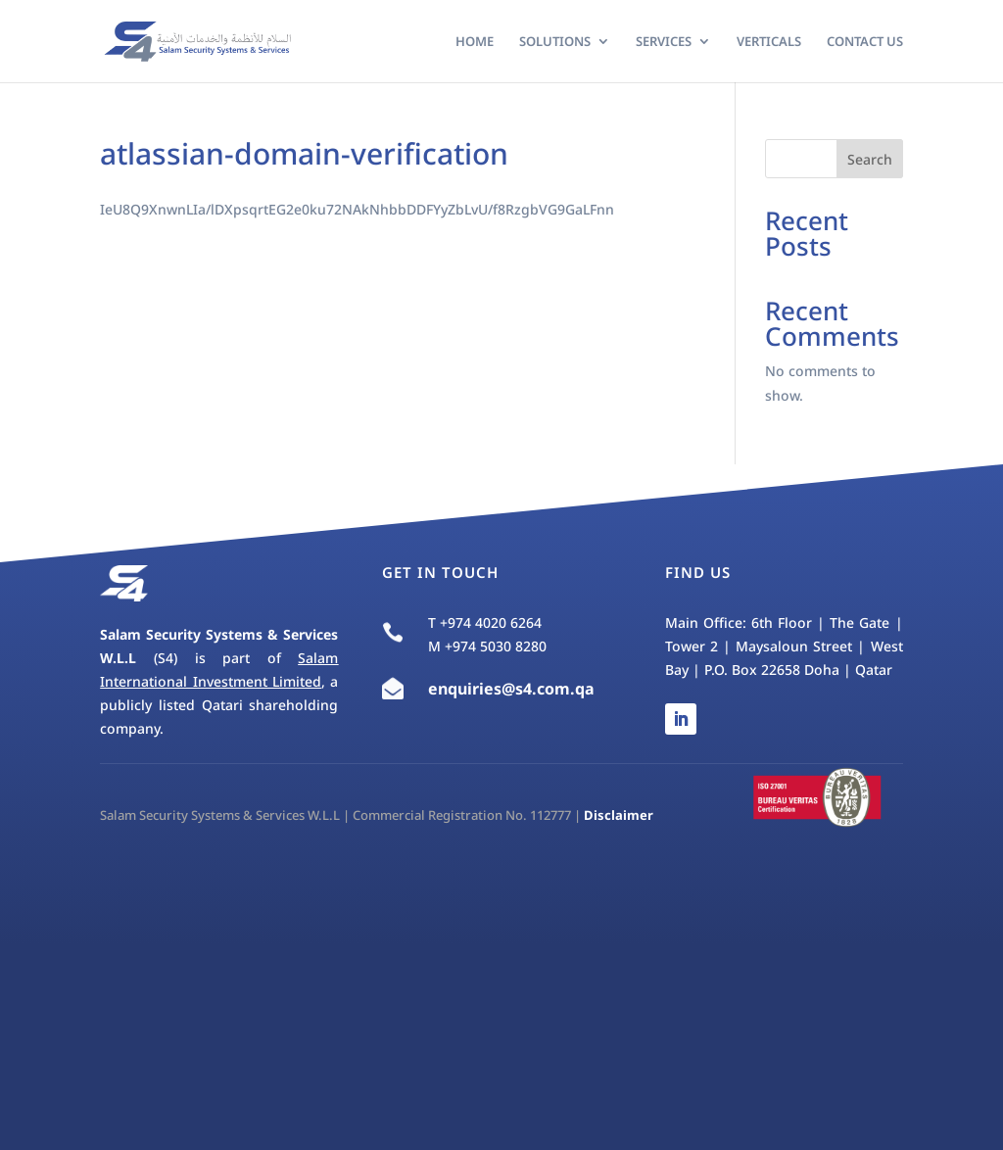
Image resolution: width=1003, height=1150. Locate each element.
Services (664, 42)
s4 (523, 688)
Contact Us (865, 42)
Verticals (769, 42)
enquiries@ (471, 688)
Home (474, 42)
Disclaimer (618, 815)
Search (869, 159)
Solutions (555, 42)
